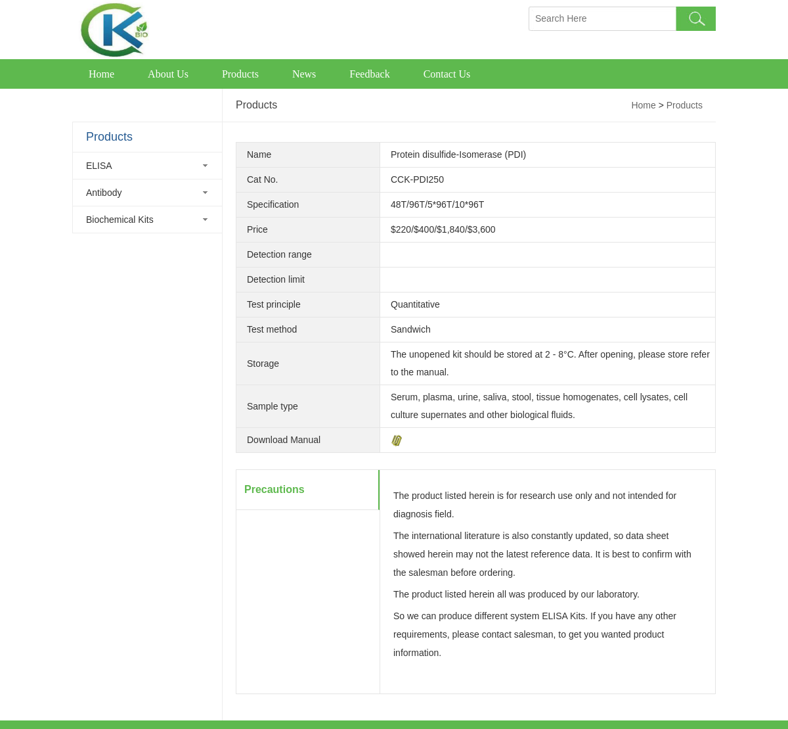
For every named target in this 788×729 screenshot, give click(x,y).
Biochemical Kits (120, 219)
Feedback (369, 74)
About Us (168, 74)
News (304, 74)
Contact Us (447, 74)
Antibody (103, 192)
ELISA (99, 165)
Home (101, 74)
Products (240, 74)
